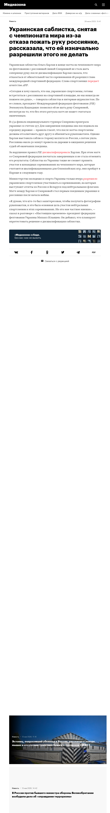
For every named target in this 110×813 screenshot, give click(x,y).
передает (93, 81)
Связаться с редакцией (55, 261)
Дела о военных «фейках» (97, 12)
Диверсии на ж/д (74, 12)
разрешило (90, 179)
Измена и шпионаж (12, 12)
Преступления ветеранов (37, 12)
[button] (103, 5)
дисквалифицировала (56, 152)
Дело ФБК (57, 12)
